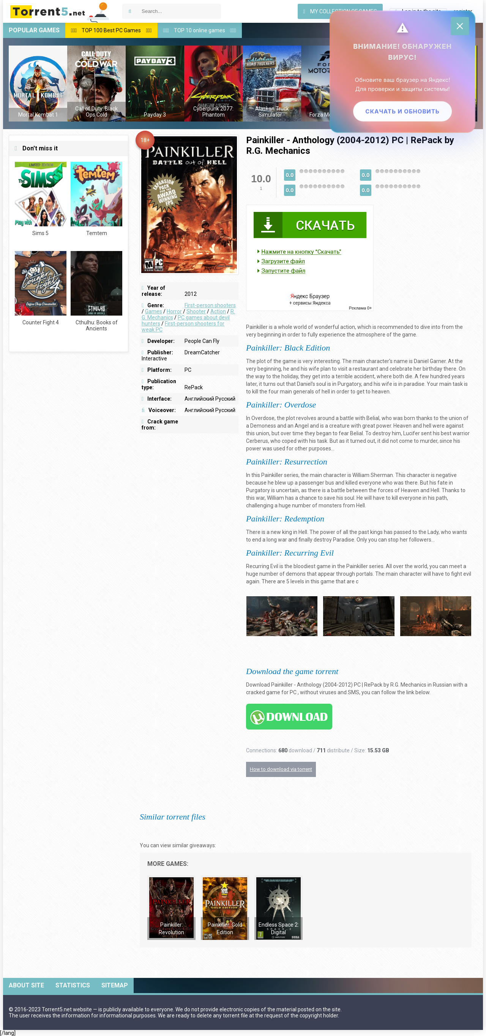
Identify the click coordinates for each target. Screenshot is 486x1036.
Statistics (72, 985)
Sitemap (114, 985)
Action (218, 311)
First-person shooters (210, 305)
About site (26, 985)
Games (153, 311)
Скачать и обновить (402, 111)
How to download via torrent (281, 769)
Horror (174, 311)
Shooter (196, 311)
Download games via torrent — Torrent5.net (60, 11)
